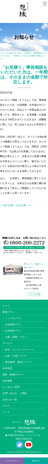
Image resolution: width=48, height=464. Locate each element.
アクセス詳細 (34, 294)
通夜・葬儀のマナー (13, 374)
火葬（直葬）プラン (16, 337)
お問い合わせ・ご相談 (14, 393)
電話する (36, 460)
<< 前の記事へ (7, 205)
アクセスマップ (12, 460)
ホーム (3, 53)
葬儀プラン (8, 312)
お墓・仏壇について (16, 355)
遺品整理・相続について (18, 362)
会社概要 (7, 380)
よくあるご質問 (10, 387)
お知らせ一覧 (14, 53)
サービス (7, 343)
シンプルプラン (13, 318)
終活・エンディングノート (19, 349)
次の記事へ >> (24, 205)
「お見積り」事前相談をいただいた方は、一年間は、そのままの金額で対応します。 (24, 56)
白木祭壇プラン (13, 330)
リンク (6, 412)
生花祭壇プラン (13, 324)
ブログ (6, 405)
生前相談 (7, 368)
